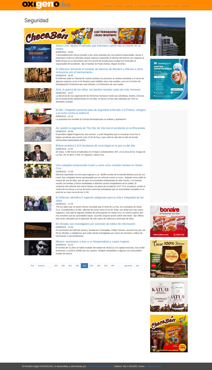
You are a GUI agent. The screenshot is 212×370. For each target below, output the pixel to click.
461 (70, 265)
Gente (175, 5)
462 (77, 265)
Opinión (129, 5)
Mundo (165, 5)
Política (118, 5)
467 (113, 265)
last (137, 265)
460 (63, 265)
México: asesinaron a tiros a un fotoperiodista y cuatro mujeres (92, 241)
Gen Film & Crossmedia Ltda (99, 366)
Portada (108, 5)
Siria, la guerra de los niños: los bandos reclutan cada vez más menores (98, 89)
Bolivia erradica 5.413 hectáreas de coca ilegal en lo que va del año (95, 145)
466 (105, 265)
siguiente (128, 265)
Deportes (141, 5)
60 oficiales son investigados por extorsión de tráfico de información (95, 223)
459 (56, 265)
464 (91, 265)
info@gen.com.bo (154, 366)
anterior (41, 265)
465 (98, 265)
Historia (184, 5)
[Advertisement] (169, 156)
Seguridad (154, 5)
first (32, 265)
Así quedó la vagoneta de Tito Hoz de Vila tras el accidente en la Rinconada (100, 128)
